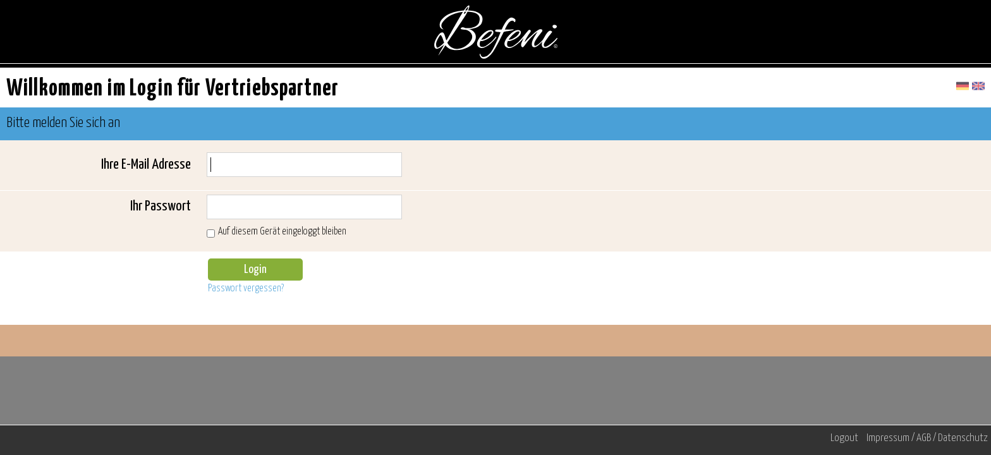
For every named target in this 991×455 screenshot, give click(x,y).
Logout (844, 438)
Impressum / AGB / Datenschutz (927, 438)
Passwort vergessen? (246, 288)
